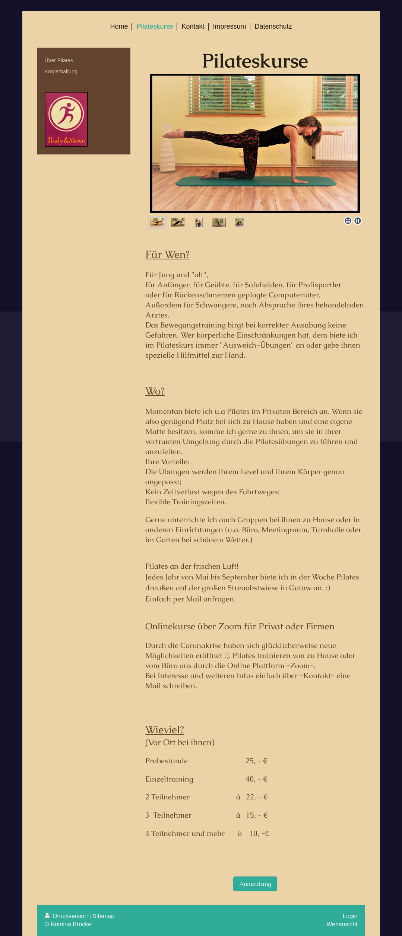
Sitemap (103, 916)
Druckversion (67, 916)
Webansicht (341, 924)
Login (350, 916)
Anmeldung (255, 884)
